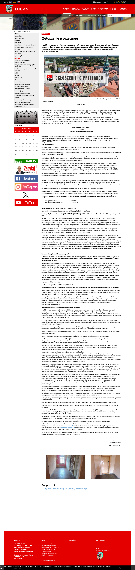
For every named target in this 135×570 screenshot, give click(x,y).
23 (37, 147)
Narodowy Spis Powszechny (23, 100)
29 (33, 151)
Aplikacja (27, 31)
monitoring (79, 15)
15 (33, 143)
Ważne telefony (19, 38)
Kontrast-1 (119, 2)
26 (23, 151)
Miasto (66, 9)
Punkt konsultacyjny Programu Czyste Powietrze (26, 70)
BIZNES (113, 9)
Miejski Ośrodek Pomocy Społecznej (25, 45)
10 (16, 143)
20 (26, 147)
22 (33, 147)
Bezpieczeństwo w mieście (22, 84)
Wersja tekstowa (125, 2)
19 (23, 147)
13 (26, 143)
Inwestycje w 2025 (20, 106)
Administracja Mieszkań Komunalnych (25, 51)
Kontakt (101, 15)
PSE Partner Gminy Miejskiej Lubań (24, 95)
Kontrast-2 (121, 2)
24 (16, 151)
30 (37, 151)
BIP (70, 15)
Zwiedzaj (25, 161)
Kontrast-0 (117, 2)
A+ (107, 2)
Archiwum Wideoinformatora (23, 102)
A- (112, 2)
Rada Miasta (18, 43)
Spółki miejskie (19, 56)
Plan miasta (18, 40)
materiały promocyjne (102, 550)
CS (18, 2)
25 (19, 151)
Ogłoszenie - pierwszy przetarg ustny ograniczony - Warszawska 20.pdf (66, 489)
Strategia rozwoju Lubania (22, 88)
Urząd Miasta (18, 36)
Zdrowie (17, 75)
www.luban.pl (69, 426)
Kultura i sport (89, 9)
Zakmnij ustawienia (129, 2)
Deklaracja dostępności (48, 560)
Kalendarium (89, 15)
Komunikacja (18, 77)
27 (26, 151)
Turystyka (103, 9)
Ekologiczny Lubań (20, 62)
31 (16, 155)
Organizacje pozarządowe (22, 60)
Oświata (76, 9)
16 (37, 143)
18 (19, 147)
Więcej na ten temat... (105, 566)
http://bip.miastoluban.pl (67, 427)
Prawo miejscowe (20, 82)
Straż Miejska (18, 53)
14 (30, 143)
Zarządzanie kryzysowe (21, 86)
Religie (16, 73)
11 (19, 143)
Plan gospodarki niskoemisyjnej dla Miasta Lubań (25, 65)
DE (14, 2)
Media (16, 79)
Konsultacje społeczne (21, 91)
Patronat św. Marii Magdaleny (23, 93)
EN (10, 2)
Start (16, 31)
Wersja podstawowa (114, 2)
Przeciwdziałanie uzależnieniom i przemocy (24, 48)
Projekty (122, 9)
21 (30, 147)
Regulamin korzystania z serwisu (24, 104)
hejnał (98, 546)
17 (16, 147)
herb (97, 548)
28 (30, 151)
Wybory (17, 97)
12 (23, 143)
